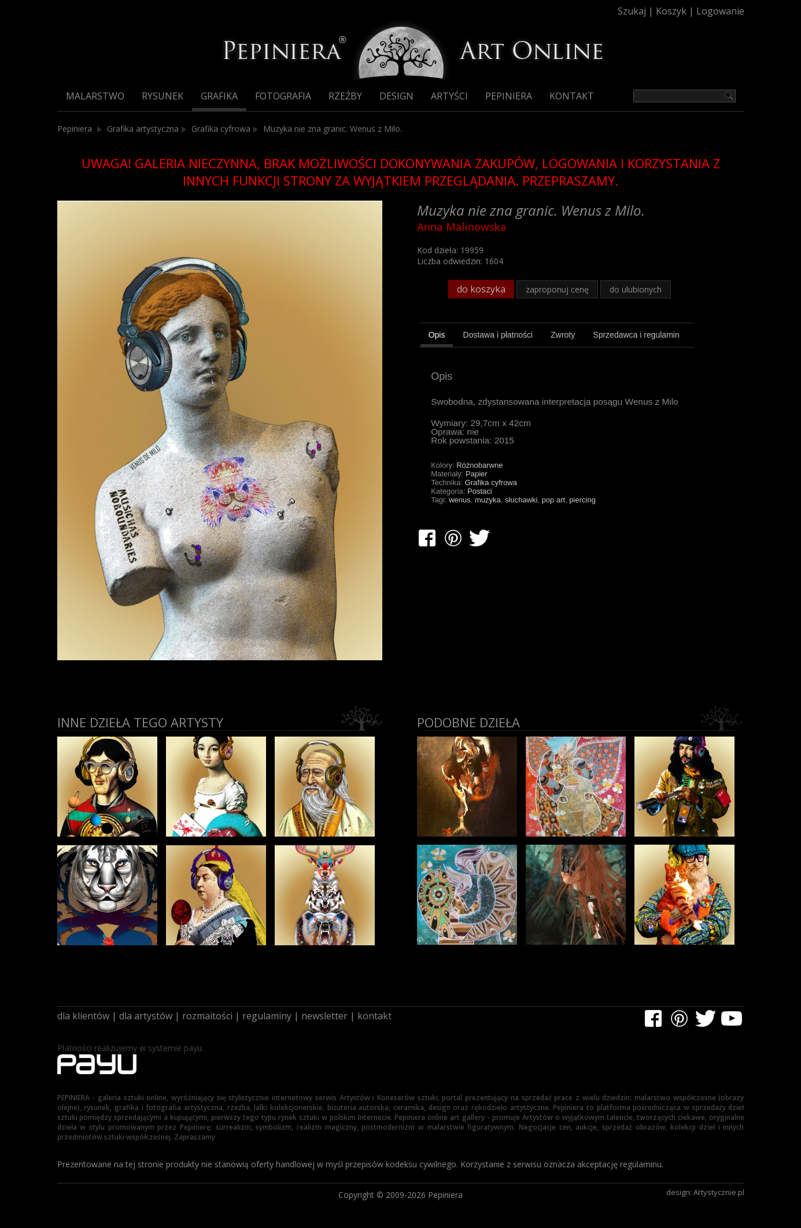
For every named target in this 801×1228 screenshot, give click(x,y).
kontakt (374, 1015)
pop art (553, 499)
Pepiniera (508, 96)
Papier (477, 473)
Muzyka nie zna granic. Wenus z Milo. (332, 128)
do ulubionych (636, 289)
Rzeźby (345, 96)
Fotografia (283, 96)
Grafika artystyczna (143, 128)
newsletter (324, 1015)
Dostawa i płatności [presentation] (498, 334)
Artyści (449, 96)
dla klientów (83, 1015)
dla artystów (145, 1015)
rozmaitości (207, 1015)
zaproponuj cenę (557, 289)
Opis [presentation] (437, 334)
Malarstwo (95, 96)
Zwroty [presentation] (563, 334)
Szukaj (632, 11)
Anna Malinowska (462, 227)
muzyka (488, 499)
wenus (460, 499)
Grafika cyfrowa (220, 128)
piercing (582, 499)
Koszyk (671, 11)
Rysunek (162, 96)
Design (396, 96)
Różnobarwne (479, 465)
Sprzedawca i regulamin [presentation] (636, 334)
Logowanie (720, 11)
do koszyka (481, 289)
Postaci (479, 491)
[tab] (436, 336)
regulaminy (266, 1015)
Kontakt (571, 96)
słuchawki (521, 499)
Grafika (219, 96)
